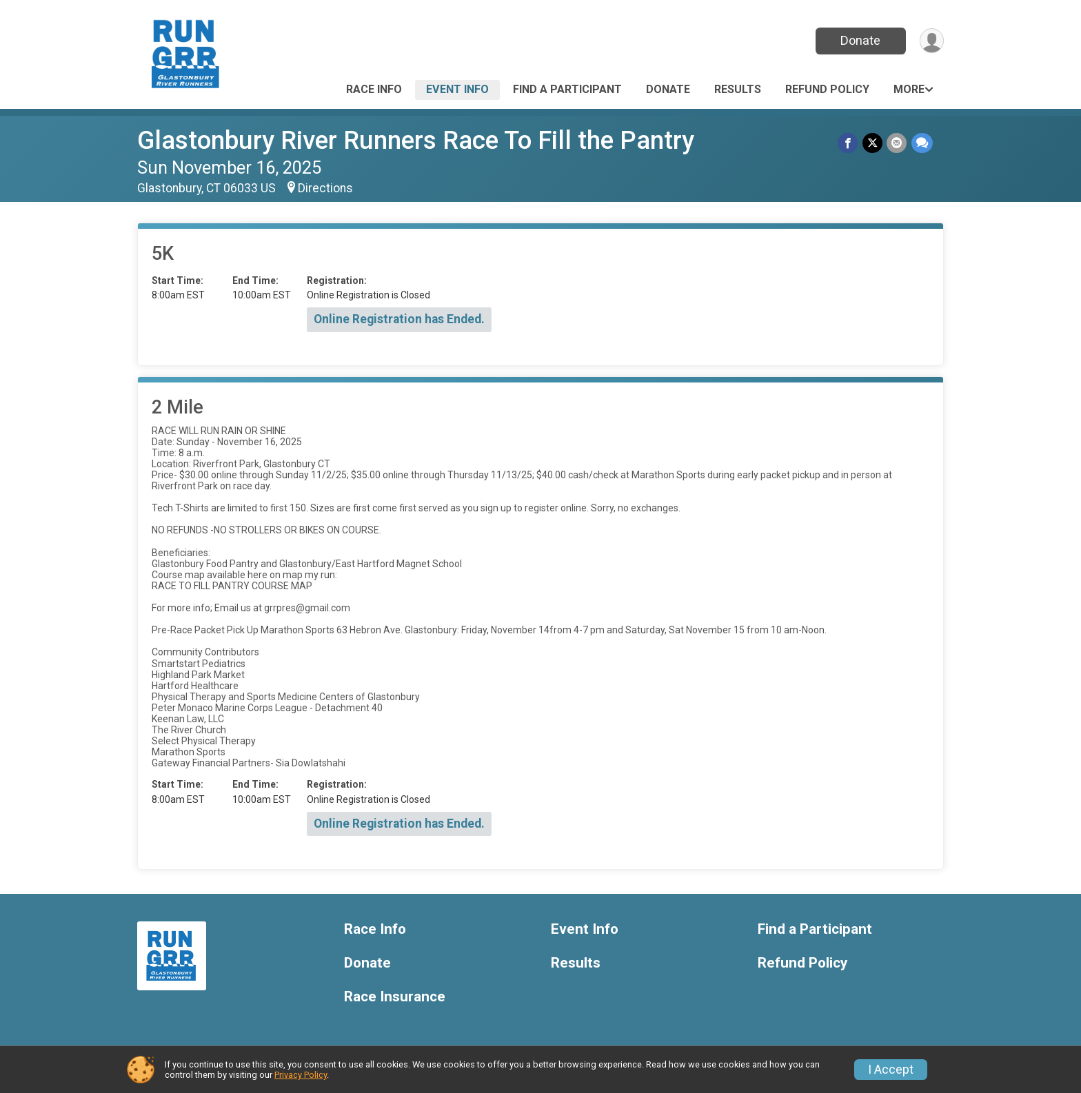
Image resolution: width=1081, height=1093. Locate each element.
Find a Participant (567, 89)
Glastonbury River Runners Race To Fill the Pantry (415, 140)
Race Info (374, 89)
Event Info (457, 89)
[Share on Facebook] (849, 143)
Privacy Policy (300, 1075)
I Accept (890, 1069)
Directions (325, 188)
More (909, 89)
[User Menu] (931, 41)
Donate (860, 40)
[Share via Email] (897, 143)
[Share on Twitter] (873, 143)
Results (737, 89)
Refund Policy (827, 89)
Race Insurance (394, 997)
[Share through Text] (922, 143)
